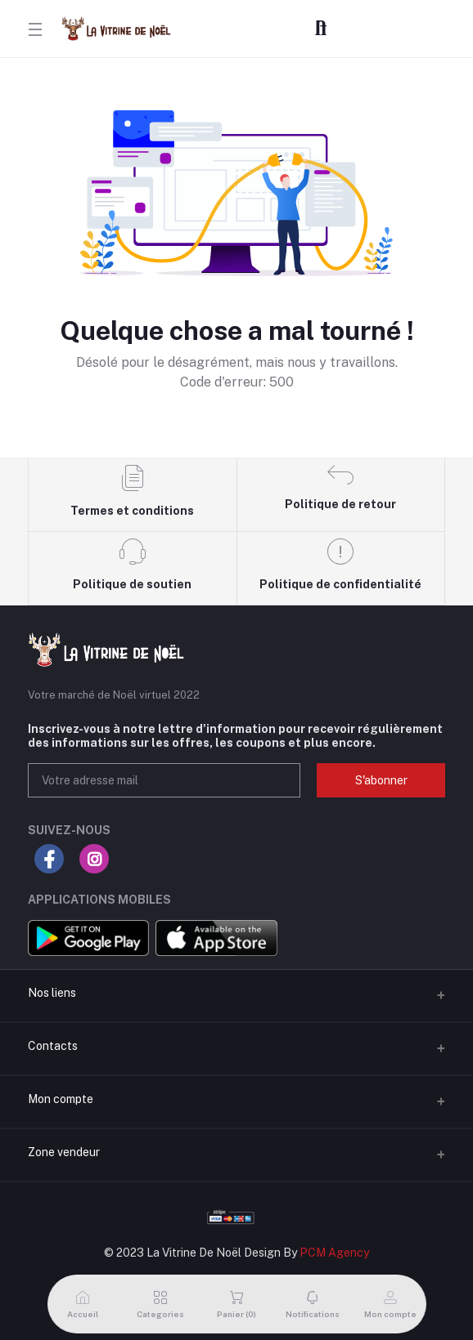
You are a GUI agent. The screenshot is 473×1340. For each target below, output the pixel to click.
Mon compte (60, 1099)
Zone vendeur (64, 1152)
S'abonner (381, 780)
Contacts (53, 1045)
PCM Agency (334, 1252)
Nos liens (52, 992)
